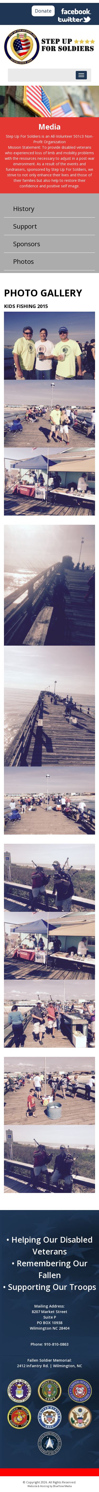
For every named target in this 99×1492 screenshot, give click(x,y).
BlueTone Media (62, 1486)
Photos (23, 261)
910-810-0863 (56, 1344)
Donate (43, 11)
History (23, 208)
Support (25, 226)
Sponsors (26, 243)
